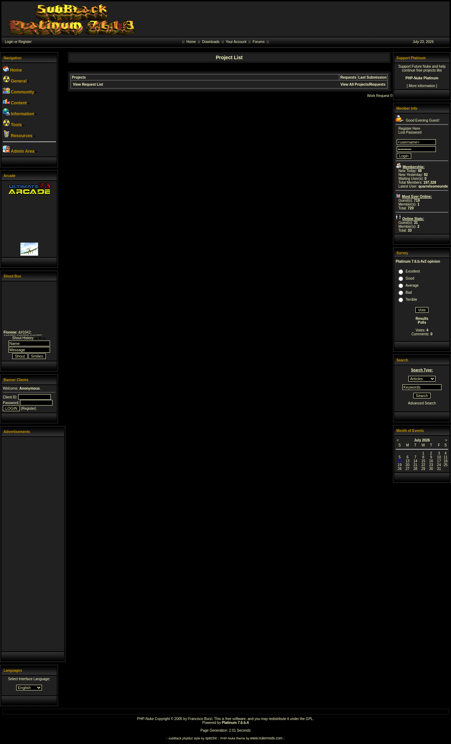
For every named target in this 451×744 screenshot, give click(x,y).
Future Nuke (421, 66)
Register (24, 42)
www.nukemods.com (266, 738)
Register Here (409, 128)
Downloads (211, 42)
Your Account (236, 42)
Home (191, 42)
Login (9, 42)
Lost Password (410, 132)
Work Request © (380, 96)
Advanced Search (422, 403)
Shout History (22, 338)
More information (422, 86)
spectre (211, 738)
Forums (259, 42)
